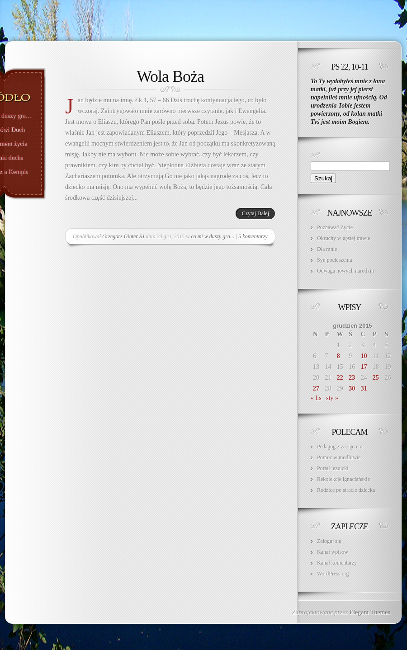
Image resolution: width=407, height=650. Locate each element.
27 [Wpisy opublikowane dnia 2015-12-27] (316, 388)
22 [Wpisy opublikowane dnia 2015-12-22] (340, 377)
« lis (316, 398)
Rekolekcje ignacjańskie (343, 479)
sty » (332, 398)
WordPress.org (333, 573)
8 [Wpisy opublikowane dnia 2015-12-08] (338, 356)
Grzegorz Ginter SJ (123, 236)
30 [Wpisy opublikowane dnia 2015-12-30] (352, 388)
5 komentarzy (252, 236)
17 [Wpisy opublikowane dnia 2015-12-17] (364, 366)
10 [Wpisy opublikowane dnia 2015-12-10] (364, 356)
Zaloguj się (329, 541)
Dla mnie (327, 249)
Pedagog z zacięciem (340, 446)
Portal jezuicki (333, 468)
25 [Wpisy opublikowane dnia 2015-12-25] (376, 377)
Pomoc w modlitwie (339, 457)
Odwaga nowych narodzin (345, 271)
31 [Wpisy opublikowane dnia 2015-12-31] (364, 388)
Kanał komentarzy (337, 563)
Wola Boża (170, 76)
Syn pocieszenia (334, 260)
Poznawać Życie (335, 227)
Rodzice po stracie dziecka (346, 490)
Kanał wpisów (332, 552)
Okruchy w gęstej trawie (343, 238)
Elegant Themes (370, 612)
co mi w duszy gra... (212, 236)
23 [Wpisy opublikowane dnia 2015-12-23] (352, 377)
